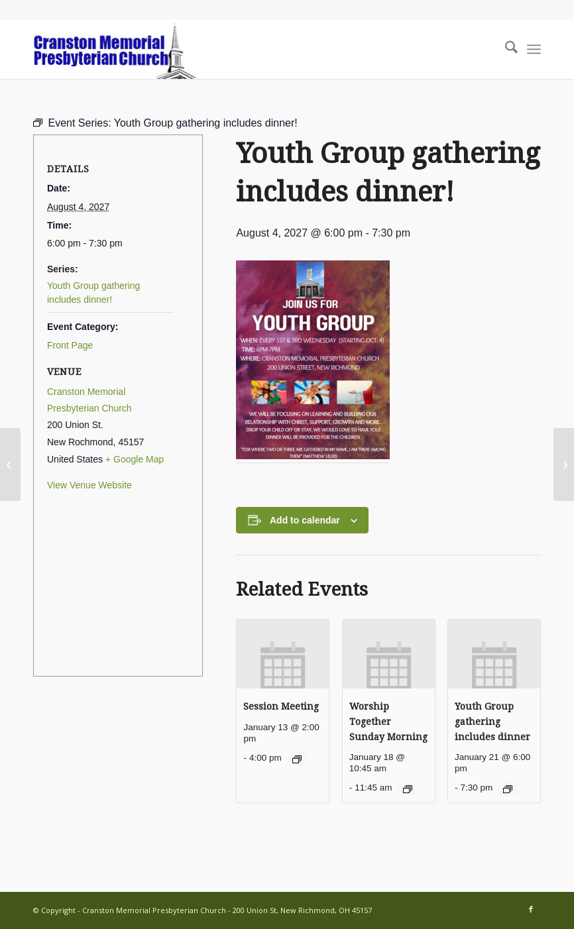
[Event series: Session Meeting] (297, 759)
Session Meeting (281, 706)
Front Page (70, 345)
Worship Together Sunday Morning (388, 721)
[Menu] (534, 49)
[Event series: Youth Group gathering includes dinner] (507, 789)
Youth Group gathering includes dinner (492, 721)
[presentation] (283, 654)
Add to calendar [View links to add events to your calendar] (305, 520)
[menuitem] (505, 49)
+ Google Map (134, 459)
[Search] (505, 49)
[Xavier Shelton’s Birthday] (563, 464)
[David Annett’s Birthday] (10, 464)
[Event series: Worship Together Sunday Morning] (407, 789)
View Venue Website (89, 485)
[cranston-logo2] (114, 49)
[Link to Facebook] (531, 909)
